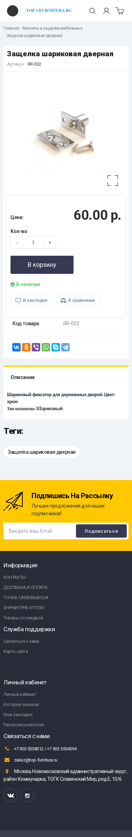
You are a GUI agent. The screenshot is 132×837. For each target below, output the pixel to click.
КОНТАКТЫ (15, 577)
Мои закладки (18, 714)
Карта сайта (16, 651)
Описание (23, 377)
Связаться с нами (21, 641)
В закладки (35, 300)
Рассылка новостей (23, 724)
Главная (11, 28)
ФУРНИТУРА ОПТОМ (24, 607)
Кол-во (19, 231)
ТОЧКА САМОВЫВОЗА (26, 597)
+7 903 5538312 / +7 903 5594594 (40, 748)
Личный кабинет (20, 694)
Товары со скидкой (23, 617)
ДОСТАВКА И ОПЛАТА (25, 587)
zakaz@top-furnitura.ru (30, 759)
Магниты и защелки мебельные (52, 28)
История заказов (21, 704)
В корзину (42, 264)
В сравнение (81, 300)
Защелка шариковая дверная (34, 35)
